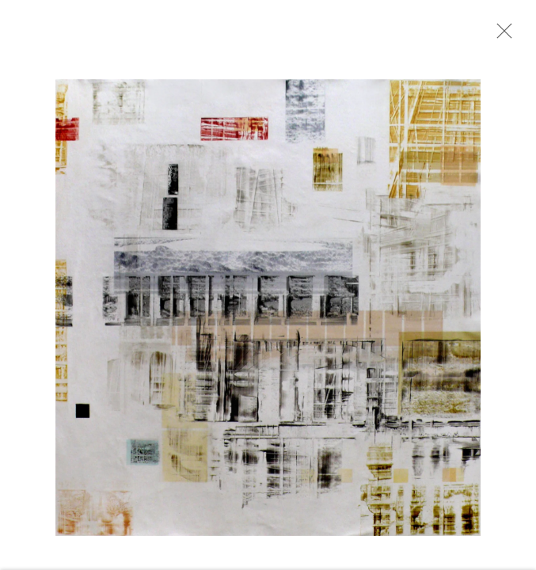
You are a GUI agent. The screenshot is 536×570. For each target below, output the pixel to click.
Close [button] (503, 36)
